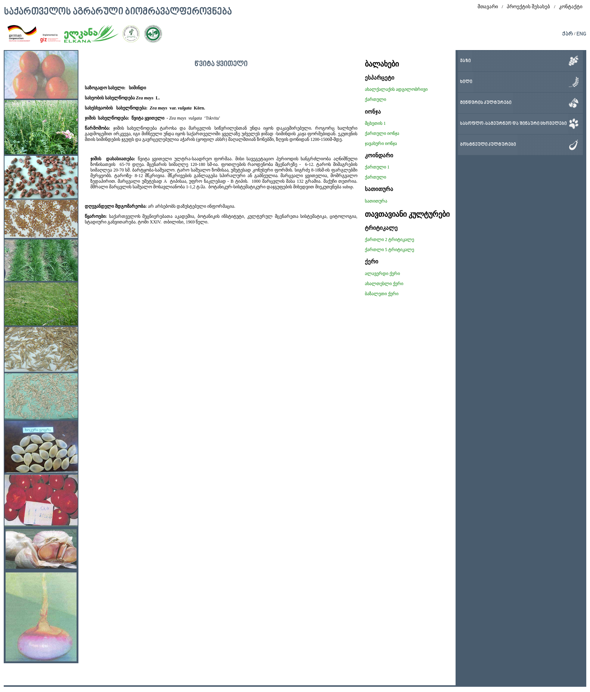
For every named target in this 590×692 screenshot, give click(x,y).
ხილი (466, 82)
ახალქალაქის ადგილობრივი (396, 89)
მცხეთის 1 (375, 123)
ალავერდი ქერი (382, 273)
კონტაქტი (571, 6)
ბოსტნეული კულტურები (488, 145)
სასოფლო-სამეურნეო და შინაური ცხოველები (513, 124)
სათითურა (376, 201)
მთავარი (488, 6)
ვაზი (465, 61)
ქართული (375, 99)
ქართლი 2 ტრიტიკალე (389, 239)
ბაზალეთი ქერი (381, 293)
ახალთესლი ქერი (384, 283)
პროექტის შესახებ (528, 6)
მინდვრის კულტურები (486, 103)
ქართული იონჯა (382, 133)
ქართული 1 (377, 167)
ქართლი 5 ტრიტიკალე (389, 249)
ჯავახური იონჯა (381, 143)
